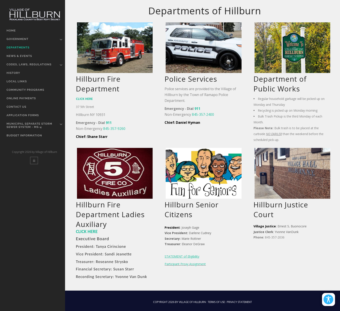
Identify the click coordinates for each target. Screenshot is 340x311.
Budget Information (24, 135)
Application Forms (23, 115)
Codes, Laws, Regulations (29, 64)
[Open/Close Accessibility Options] (328, 299)
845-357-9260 (114, 128)
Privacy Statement (239, 302)
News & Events (19, 56)
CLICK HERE (87, 231)
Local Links (17, 81)
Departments (18, 47)
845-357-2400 (203, 114)
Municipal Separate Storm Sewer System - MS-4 (29, 125)
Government (17, 39)
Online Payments (21, 98)
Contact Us (16, 106)
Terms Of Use (216, 302)
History (13, 72)
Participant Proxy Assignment (185, 264)
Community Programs (25, 89)
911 (109, 122)
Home (11, 30)
